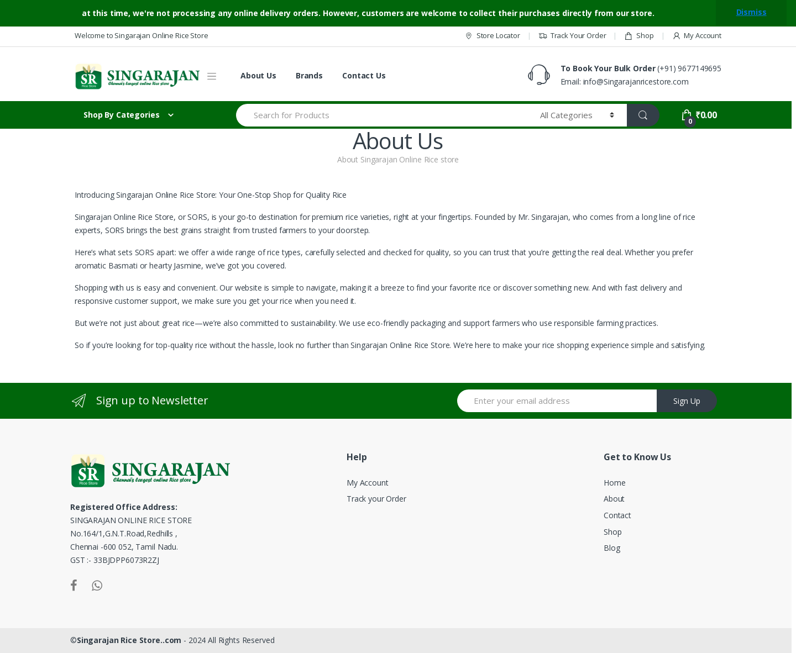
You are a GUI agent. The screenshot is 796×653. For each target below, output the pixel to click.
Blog (612, 548)
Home (614, 482)
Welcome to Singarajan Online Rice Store (141, 35)
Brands (309, 75)
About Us (258, 75)
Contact (617, 515)
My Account (696, 35)
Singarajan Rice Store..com (129, 640)
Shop (638, 35)
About (614, 498)
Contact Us (364, 75)
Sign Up (686, 401)
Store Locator (492, 35)
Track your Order (376, 498)
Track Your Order (572, 35)
